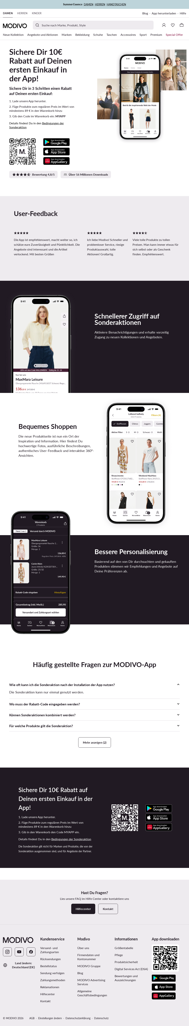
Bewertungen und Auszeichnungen (126, 978)
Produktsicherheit (126, 962)
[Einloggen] (163, 25)
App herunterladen (164, 13)
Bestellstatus (48, 966)
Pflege (119, 955)
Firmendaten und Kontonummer (88, 957)
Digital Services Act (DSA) (131, 969)
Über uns (83, 948)
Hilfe (183, 13)
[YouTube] (19, 951)
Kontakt (45, 1001)
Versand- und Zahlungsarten (49, 950)
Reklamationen (49, 987)
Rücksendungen (50, 959)
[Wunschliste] (172, 25)
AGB (32, 1018)
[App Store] (164, 987)
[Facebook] (31, 951)
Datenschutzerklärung (78, 1018)
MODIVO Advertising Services (91, 982)
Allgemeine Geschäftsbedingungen (92, 993)
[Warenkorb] (181, 25)
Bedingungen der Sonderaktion (71, 839)
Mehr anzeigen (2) (94, 742)
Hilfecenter (47, 994)
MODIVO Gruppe (88, 966)
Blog (145, 13)
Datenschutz (101, 1018)
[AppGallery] (164, 996)
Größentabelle (124, 948)
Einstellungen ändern (50, 1018)
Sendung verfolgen (52, 973)
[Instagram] (7, 951)
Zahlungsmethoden (52, 980)
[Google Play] (164, 978)
